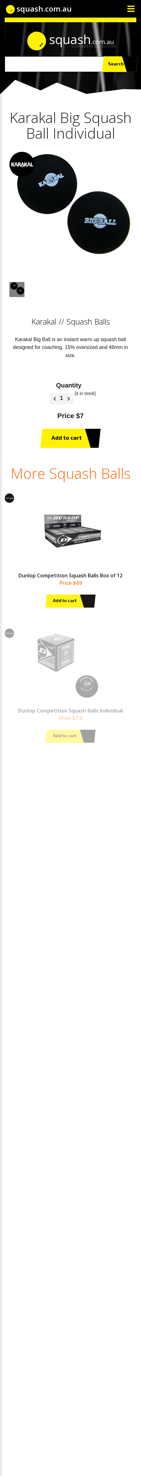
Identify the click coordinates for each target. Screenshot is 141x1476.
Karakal (43, 321)
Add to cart (70, 438)
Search (120, 64)
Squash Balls (88, 321)
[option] (70, 213)
